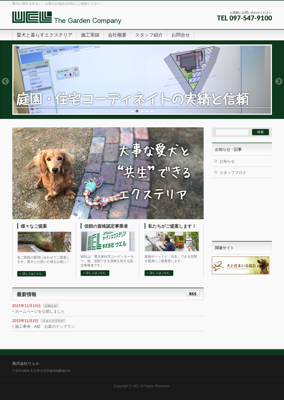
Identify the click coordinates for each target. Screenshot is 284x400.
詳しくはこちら (32, 273)
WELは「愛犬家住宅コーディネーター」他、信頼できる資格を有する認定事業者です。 (107, 261)
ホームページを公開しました (40, 311)
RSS (193, 293)
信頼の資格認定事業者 (106, 226)
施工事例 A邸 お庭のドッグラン (45, 326)
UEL (136, 386)
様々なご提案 (34, 226)
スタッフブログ (53, 321)
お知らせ (51, 306)
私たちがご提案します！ (172, 226)
